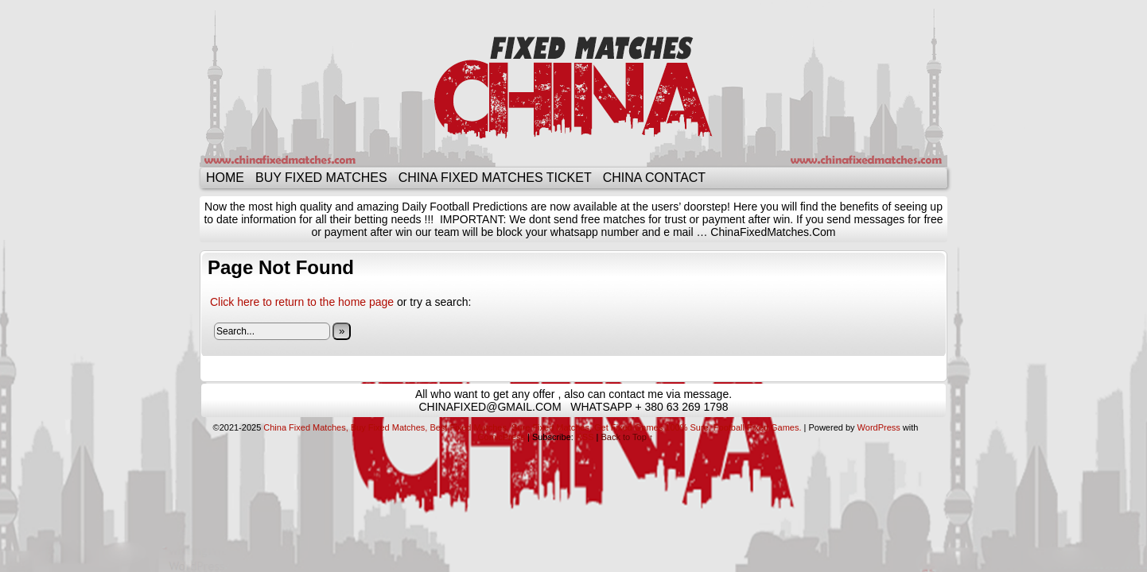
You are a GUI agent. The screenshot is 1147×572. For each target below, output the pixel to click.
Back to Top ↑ (627, 437)
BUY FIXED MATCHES (321, 177)
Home (225, 177)
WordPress (878, 427)
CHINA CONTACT (654, 177)
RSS (585, 437)
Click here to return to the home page (302, 302)
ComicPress (501, 437)
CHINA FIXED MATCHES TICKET (495, 177)
